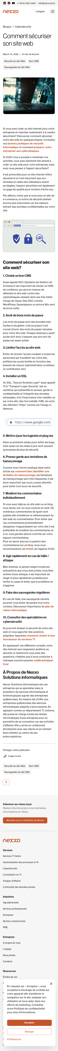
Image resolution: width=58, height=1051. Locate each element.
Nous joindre (9, 955)
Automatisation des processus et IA (21, 862)
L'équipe (7, 949)
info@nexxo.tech (46, 3)
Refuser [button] (29, 1031)
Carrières (7, 961)
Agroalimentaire (11, 902)
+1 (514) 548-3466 (26, 3)
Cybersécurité (10, 868)
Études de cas (10, 977)
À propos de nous (11, 942)
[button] (40, 11)
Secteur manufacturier (14, 921)
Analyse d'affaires (12, 880)
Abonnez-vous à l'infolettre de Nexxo (25, 820)
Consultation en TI (12, 874)
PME (5, 927)
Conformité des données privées (19, 887)
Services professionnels (14, 908)
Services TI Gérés (12, 856)
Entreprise (8, 915)
